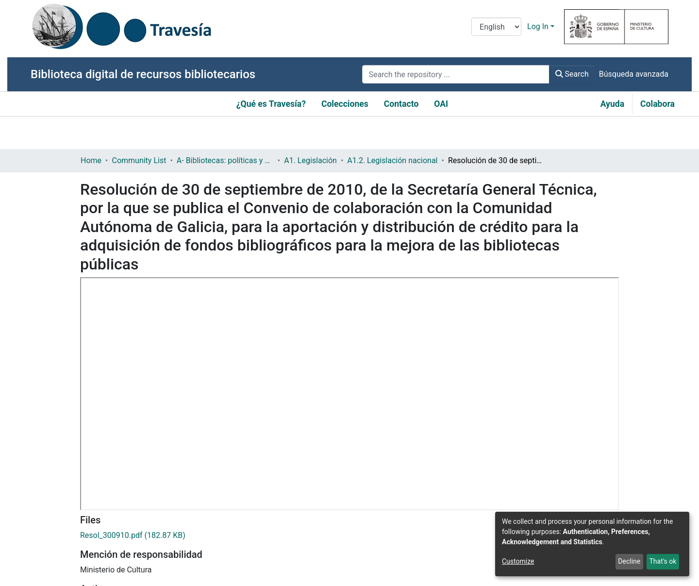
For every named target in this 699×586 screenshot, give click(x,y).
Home (91, 160)
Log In (538, 26)
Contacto (401, 104)
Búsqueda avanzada (633, 74)
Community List (139, 160)
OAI (441, 104)
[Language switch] (496, 26)
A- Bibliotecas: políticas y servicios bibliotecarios (225, 160)
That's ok (662, 561)
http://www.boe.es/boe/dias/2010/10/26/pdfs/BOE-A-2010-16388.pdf (201, 543)
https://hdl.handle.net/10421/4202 (140, 474)
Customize (518, 561)
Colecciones (344, 104)
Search (572, 74)
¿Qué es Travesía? (271, 104)
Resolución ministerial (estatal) (133, 509)
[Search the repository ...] (455, 74)
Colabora (657, 104)
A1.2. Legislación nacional (392, 160)
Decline (629, 561)
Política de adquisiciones (124, 578)
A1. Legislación (310, 160)
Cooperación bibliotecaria (216, 578)
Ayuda (612, 104)
